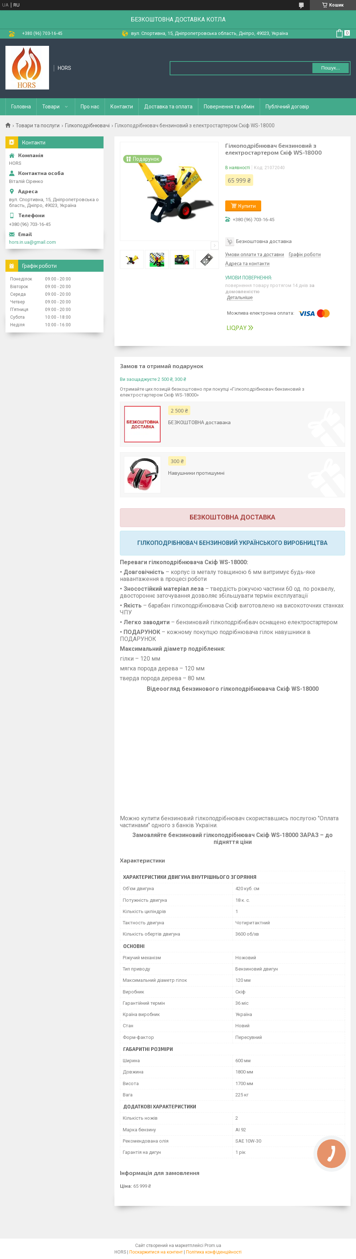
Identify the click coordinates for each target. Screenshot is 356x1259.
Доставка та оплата (168, 106)
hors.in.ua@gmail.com (32, 242)
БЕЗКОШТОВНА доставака (199, 422)
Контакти (121, 106)
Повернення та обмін (229, 106)
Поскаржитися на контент (156, 1252)
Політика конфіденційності (214, 1252)
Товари (51, 106)
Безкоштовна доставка (264, 241)
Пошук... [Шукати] (330, 68)
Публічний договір (287, 106)
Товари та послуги (38, 125)
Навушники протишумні (196, 473)
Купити (247, 206)
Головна (21, 106)
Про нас (90, 106)
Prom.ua (213, 1245)
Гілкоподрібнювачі (87, 125)
